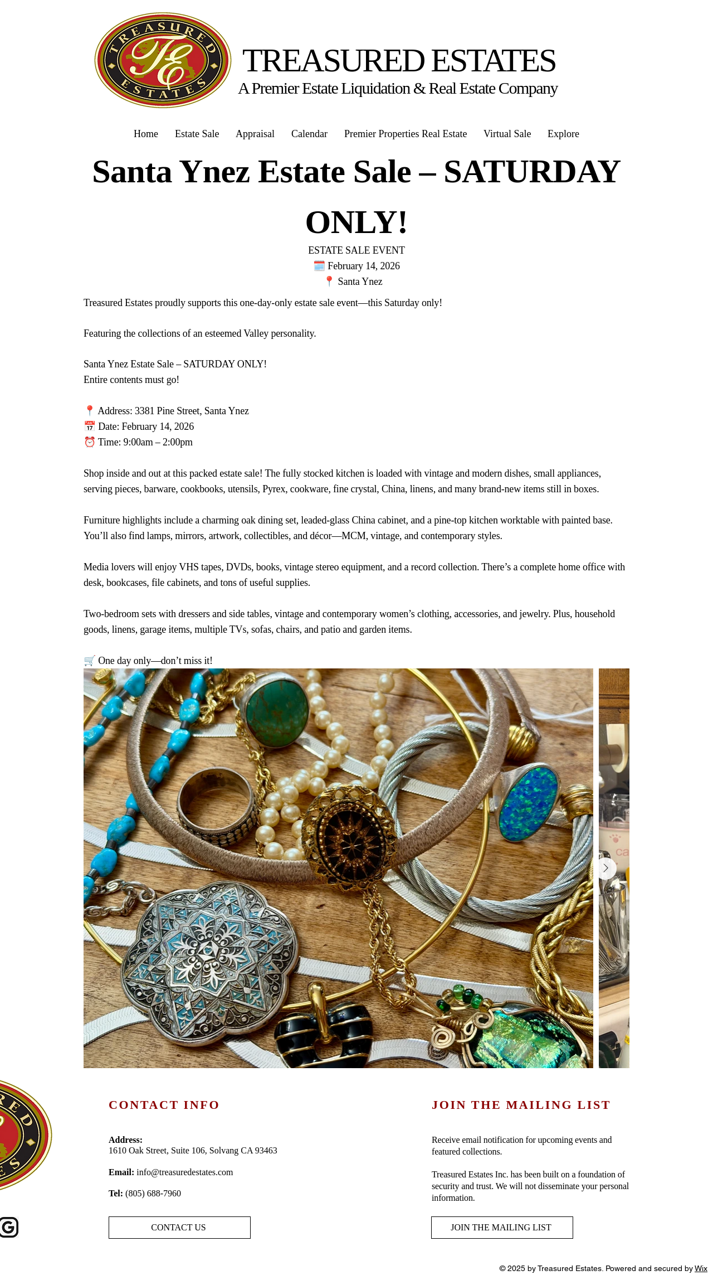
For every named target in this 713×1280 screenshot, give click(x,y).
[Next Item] (605, 868)
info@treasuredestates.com (184, 1172)
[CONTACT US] (180, 1227)
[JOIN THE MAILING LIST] (502, 1227)
